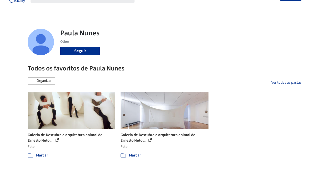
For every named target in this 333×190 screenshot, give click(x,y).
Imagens (167, 7)
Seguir (80, 51)
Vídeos (236, 7)
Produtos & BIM (193, 7)
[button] (41, 81)
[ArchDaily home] (16, 7)
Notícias (218, 7)
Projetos (147, 7)
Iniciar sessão (265, 7)
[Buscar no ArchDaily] (86, 7)
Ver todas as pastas (286, 82)
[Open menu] (316, 7)
